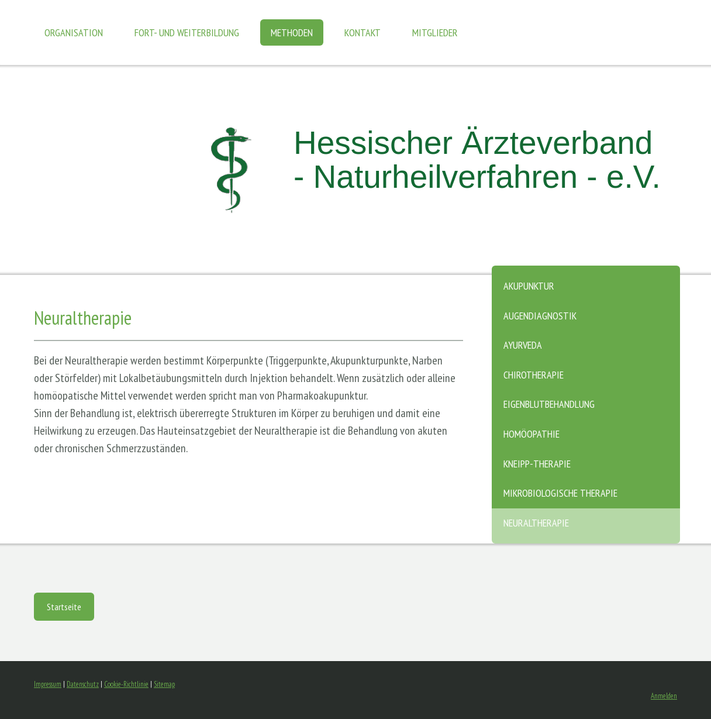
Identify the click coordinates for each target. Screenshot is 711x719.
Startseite (64, 607)
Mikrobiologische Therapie (560, 493)
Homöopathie (531, 434)
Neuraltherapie (536, 522)
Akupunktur (528, 286)
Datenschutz (83, 684)
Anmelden (664, 696)
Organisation (73, 32)
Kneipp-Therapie (537, 463)
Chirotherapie (533, 374)
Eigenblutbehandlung (549, 404)
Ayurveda (522, 345)
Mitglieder (435, 32)
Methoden (292, 32)
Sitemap (164, 684)
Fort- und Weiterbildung (186, 32)
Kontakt (362, 32)
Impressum (47, 684)
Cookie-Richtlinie (126, 684)
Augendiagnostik (540, 315)
